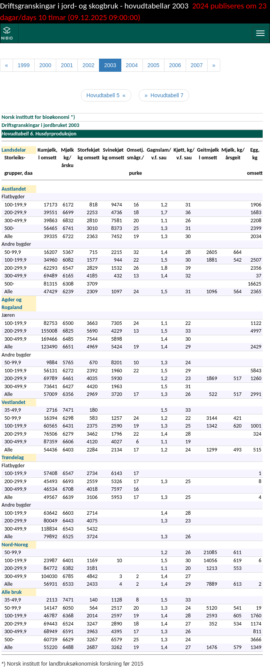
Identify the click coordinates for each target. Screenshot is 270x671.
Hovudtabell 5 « (106, 95)
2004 (132, 65)
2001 (67, 65)
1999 (24, 65)
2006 (175, 65)
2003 (110, 65)
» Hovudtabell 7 (163, 95)
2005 (153, 65)
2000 (45, 65)
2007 (197, 65)
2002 (88, 65)
